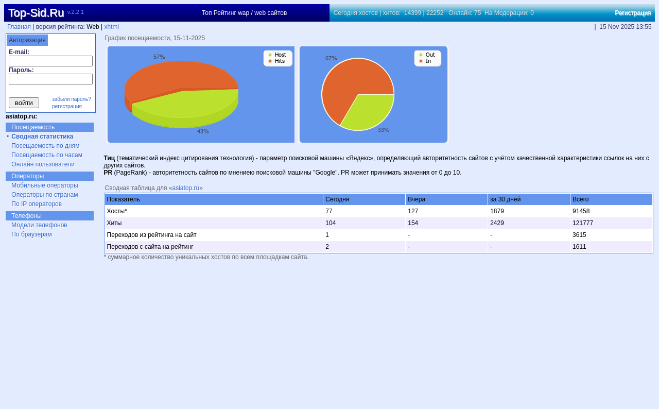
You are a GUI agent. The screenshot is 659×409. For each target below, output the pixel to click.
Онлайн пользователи (43, 164)
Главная (19, 26)
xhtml (112, 26)
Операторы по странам (44, 194)
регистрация (67, 106)
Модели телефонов (39, 225)
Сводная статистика (42, 136)
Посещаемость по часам (46, 155)
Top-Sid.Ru (36, 12)
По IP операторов (36, 204)
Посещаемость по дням (45, 145)
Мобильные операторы (44, 185)
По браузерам (31, 234)
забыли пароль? (71, 99)
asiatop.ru (185, 188)
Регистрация (633, 12)
